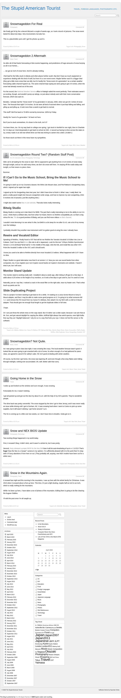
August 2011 (11, 636)
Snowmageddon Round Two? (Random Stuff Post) (42, 154)
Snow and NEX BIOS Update (28, 430)
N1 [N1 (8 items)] (36, 652)
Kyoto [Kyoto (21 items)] (45, 644)
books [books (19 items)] (59, 627)
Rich (10, 46)
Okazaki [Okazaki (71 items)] (50, 651)
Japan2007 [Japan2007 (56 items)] (52, 635)
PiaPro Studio (81, 330)
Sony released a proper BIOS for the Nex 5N (26, 448)
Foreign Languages (44, 589)
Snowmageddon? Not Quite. (28, 341)
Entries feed (11, 519)
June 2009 (10, 665)
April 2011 (10, 647)
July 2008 (10, 673)
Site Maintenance (43, 610)
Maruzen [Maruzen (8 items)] (38, 649)
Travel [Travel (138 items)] (45, 659)
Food (39, 586)
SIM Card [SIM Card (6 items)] (52, 657)
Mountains (66, 506)
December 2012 (12, 600)
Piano (75, 369)
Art (11, 158)
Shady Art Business (44, 529)
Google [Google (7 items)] (52, 632)
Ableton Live (22, 330)
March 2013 (10, 594)
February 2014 (11, 566)
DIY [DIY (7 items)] (43, 632)
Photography (13, 27)
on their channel (65, 217)
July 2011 (10, 639)
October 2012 (11, 605)
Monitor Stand (56, 330)
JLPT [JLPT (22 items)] (57, 641)
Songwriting (72, 332)
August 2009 (11, 660)
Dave (17, 697)
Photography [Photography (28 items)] (41, 654)
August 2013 (11, 581)
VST (84, 332)
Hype (70, 145)
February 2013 (11, 597)
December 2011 (12, 626)
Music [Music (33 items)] (44, 648)
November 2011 (12, 628)
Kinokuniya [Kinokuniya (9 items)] (39, 644)
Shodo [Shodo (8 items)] (37, 657)
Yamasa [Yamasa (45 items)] (40, 662)
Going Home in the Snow (26, 378)
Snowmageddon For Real (26, 23)
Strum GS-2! (42, 527)
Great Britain (41, 592)
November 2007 (12, 678)
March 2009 (10, 668)
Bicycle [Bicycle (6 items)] (54, 627)
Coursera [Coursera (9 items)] (38, 633)
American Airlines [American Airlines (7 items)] (48, 625)
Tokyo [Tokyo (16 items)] (37, 660)
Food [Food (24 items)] (46, 632)
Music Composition (70, 330)
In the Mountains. (43, 524)
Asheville (59, 506)
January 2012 (11, 623)
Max (50, 330)
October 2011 (11, 631)
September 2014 (12, 550)
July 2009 (10, 662)
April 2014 (10, 560)
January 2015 (11, 542)
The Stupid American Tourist (30, 8)
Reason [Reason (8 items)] (51, 654)
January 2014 (11, 568)
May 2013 (10, 589)
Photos (40, 607)
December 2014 (12, 545)
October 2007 (11, 681)
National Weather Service (26, 91)
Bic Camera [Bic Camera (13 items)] (47, 627)
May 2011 (10, 644)
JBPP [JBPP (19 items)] (51, 641)
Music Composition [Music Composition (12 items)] (55, 649)
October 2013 (11, 576)
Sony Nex (82, 463)
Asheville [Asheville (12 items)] (38, 627)
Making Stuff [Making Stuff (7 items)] (56, 646)
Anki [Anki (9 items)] (55, 625)
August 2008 (11, 670)
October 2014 (11, 547)
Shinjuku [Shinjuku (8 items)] (56, 654)
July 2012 (10, 613)
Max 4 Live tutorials (28, 203)
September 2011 (12, 634)
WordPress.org (12, 525)
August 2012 (11, 610)
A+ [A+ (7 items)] (36, 625)
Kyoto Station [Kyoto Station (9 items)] (53, 644)
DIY (14, 158)
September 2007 (12, 683)
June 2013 (10, 587)
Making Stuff (44, 330)
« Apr (37, 570)
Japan (39, 594)
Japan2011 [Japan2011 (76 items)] (42, 638)
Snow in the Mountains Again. (29, 473)
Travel (16, 59)
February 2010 (11, 652)
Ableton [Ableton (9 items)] (40, 625)
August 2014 (11, 553)
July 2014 (10, 555)
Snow (83, 46)
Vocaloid (79, 332)
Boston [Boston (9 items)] (37, 630)
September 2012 (12, 607)
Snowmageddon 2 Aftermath (28, 55)
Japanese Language (44, 597)
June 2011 (10, 641)
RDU (74, 145)
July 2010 (10, 649)
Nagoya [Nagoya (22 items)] (41, 652)
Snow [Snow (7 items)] (57, 657)
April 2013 (10, 592)
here (26, 242)
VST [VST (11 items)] (52, 660)
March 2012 (10, 618)
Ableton (16, 330)
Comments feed (12, 522)
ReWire (53, 332)
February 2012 (11, 621)
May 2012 (10, 615)
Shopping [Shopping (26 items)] (44, 657)
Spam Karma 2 (26, 697)
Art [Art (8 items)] (58, 625)
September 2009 (12, 657)
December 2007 (12, 675)
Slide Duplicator (60, 332)
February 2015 (11, 539)
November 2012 (12, 602)
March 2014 (10, 563)
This (15, 217)
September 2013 (12, 579)
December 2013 (12, 571)
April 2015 (10, 534)
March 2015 (10, 537)
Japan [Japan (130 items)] (40, 635)
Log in (9, 517)
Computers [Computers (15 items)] (54, 630)
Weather (82, 145)
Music (23, 158)
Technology (36, 158)
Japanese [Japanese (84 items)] (42, 641)
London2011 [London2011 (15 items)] (47, 646)
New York (74, 421)
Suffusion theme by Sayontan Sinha (109, 690)
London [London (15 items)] (38, 646)
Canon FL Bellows (32, 330)
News (11, 59)
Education (18, 158)
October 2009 (11, 654)
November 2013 (12, 574)
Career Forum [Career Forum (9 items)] (45, 630)
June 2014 (10, 558)
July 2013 (10, 584)
